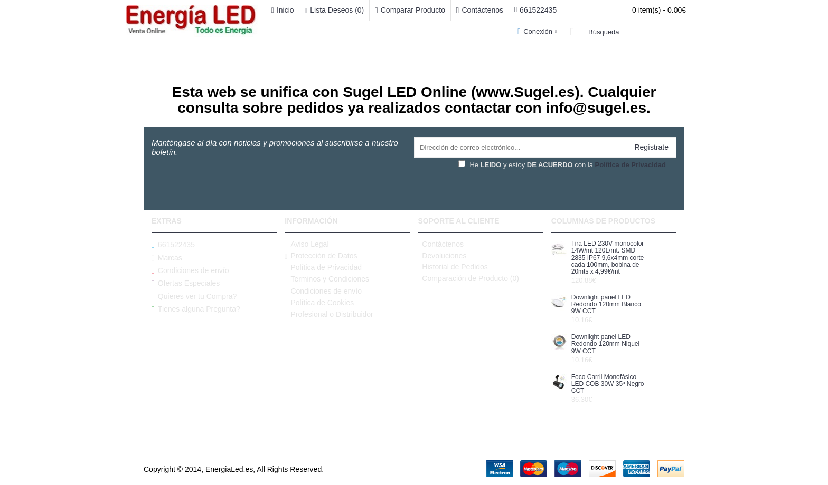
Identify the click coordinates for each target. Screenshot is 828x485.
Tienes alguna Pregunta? (196, 309)
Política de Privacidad (323, 267)
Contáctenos (441, 244)
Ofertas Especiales (186, 283)
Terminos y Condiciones (327, 279)
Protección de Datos (321, 255)
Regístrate (651, 147)
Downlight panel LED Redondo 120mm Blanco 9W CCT (606, 304)
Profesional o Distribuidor (329, 314)
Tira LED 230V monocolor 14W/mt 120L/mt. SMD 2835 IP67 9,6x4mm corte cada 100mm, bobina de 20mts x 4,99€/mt (607, 257)
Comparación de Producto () (469, 278)
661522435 (173, 244)
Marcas (167, 257)
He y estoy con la (562, 165)
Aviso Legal (306, 244)
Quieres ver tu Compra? (194, 296)
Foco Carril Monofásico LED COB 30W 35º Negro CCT (607, 384)
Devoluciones (442, 255)
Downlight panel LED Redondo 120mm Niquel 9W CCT (605, 344)
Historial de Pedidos (453, 267)
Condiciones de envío (190, 270)
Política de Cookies (319, 302)
